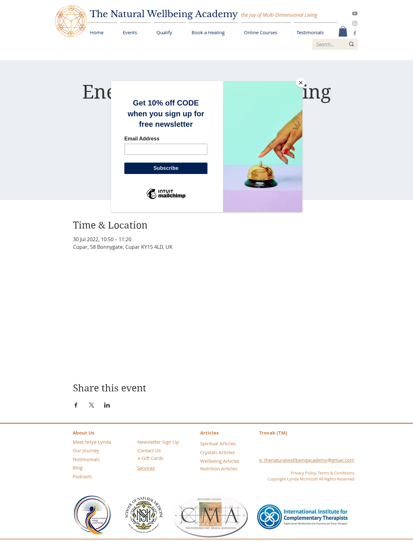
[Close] (300, 82)
